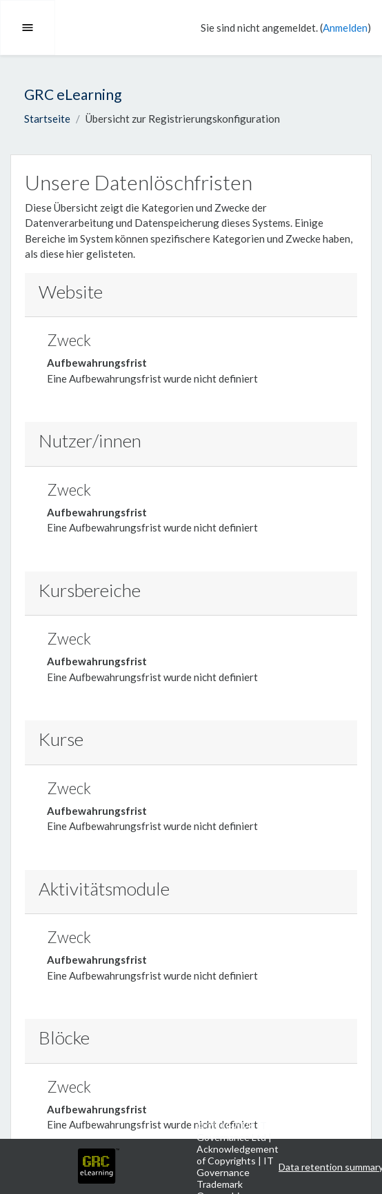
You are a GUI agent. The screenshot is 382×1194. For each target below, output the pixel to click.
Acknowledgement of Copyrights (238, 1154)
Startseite (47, 118)
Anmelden (345, 27)
